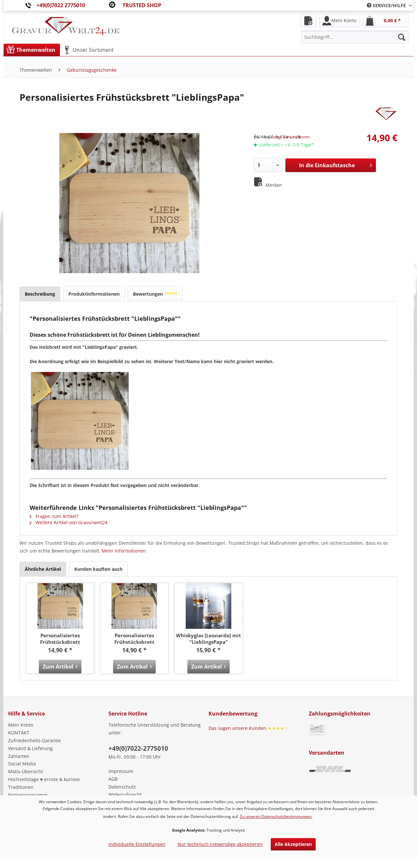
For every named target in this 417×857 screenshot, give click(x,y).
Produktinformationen (94, 294)
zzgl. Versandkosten (292, 137)
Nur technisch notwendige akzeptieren (220, 844)
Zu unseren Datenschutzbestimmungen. (276, 816)
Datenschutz (122, 787)
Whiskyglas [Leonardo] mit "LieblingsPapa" (208, 638)
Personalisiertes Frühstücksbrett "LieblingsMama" (60, 638)
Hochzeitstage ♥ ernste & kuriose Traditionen (44, 783)
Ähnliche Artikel (43, 569)
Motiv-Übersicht (25, 771)
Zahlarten (18, 756)
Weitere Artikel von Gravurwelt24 (69, 522)
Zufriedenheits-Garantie (34, 740)
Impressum (120, 771)
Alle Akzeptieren (293, 844)
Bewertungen (155, 294)
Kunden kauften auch (98, 569)
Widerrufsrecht (125, 794)
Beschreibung (40, 294)
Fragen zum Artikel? (54, 516)
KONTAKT (18, 733)
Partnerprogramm (28, 795)
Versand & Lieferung (30, 748)
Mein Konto (20, 725)
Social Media (22, 764)
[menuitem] (387, 5)
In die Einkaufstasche (335, 164)
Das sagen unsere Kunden (248, 728)
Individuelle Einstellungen (136, 844)
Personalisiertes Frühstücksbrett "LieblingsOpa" (134, 638)
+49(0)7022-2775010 (138, 748)
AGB (113, 779)
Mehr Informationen (124, 551)
